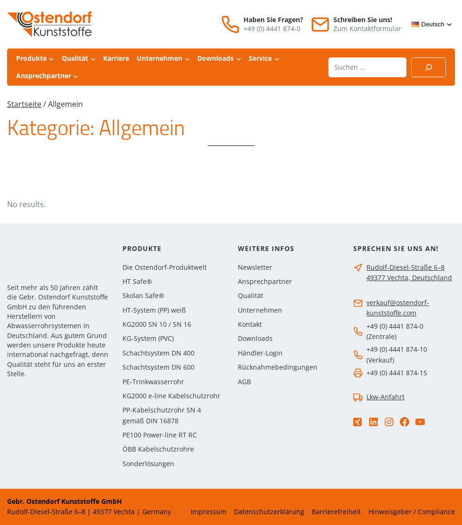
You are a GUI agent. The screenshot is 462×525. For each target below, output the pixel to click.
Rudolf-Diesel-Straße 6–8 (405, 267)
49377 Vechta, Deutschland (409, 278)
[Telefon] (230, 24)
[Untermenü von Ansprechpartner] (75, 75)
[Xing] (357, 422)
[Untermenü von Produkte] (51, 58)
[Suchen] (428, 67)
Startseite (24, 104)
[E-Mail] (320, 24)
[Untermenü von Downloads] (238, 58)
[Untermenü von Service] (276, 58)
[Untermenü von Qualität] (93, 58)
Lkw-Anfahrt (385, 397)
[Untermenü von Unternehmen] (187, 58)
